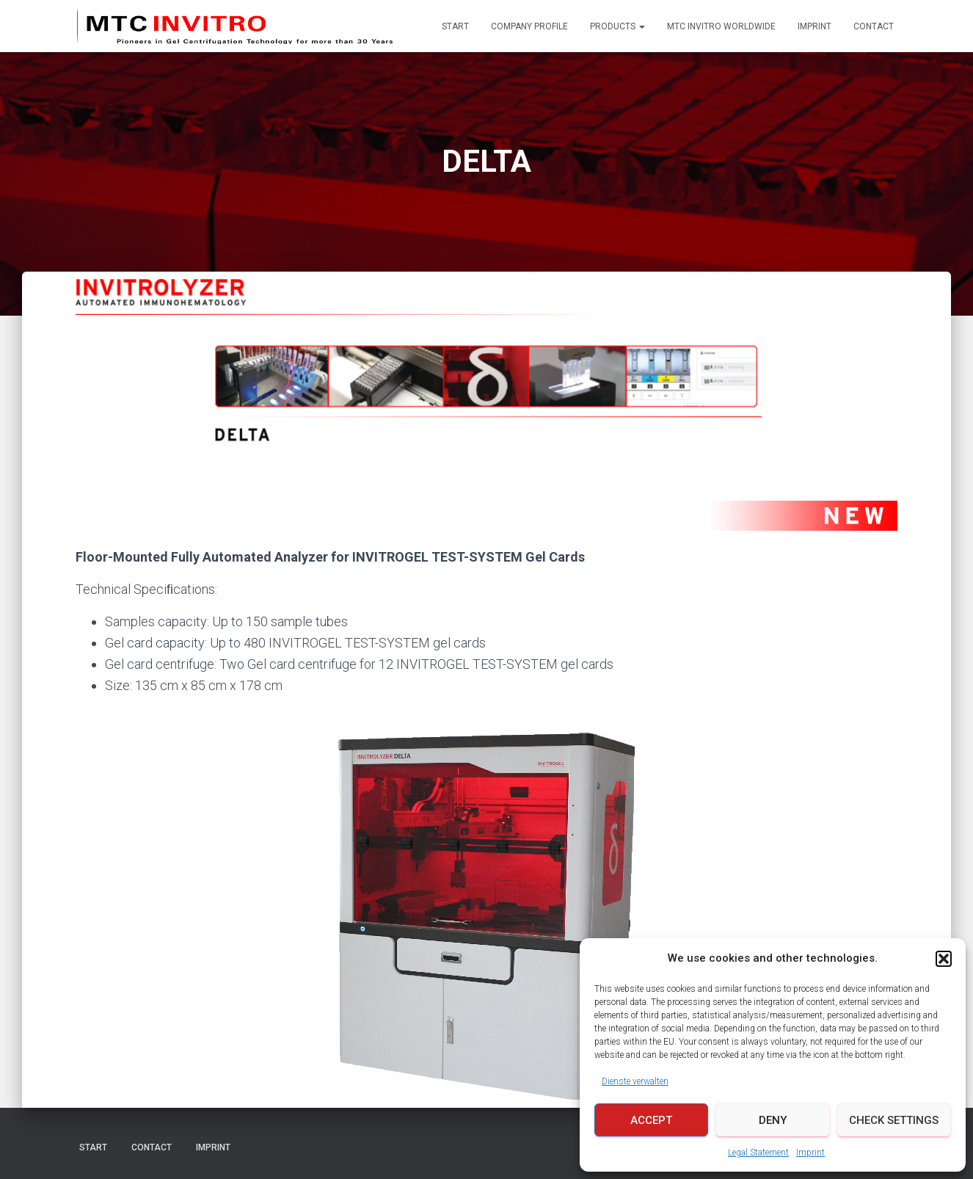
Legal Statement (758, 1152)
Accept (651, 1120)
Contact (873, 26)
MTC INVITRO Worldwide (721, 26)
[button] (943, 958)
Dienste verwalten (635, 1081)
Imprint (810, 1152)
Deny (773, 1120)
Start (455, 26)
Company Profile (529, 26)
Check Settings (894, 1120)
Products (617, 26)
